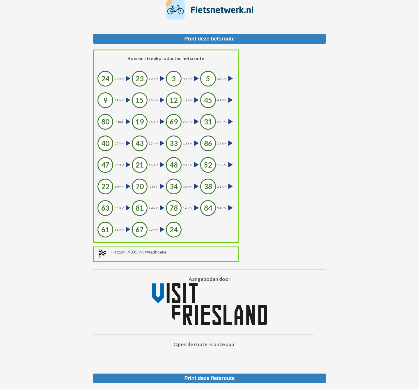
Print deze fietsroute (209, 39)
